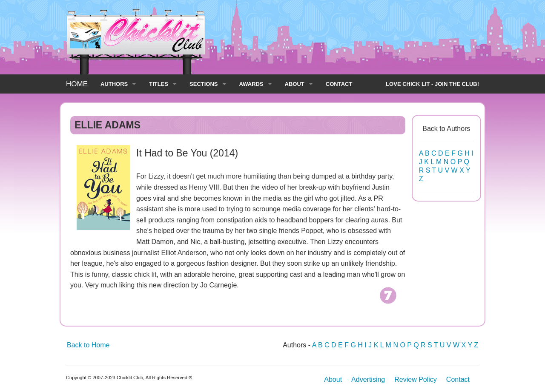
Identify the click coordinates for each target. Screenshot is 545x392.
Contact (458, 379)
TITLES (158, 84)
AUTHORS (114, 84)
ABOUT (294, 84)
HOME (77, 84)
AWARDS (251, 84)
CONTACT (339, 84)
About (333, 379)
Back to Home (88, 345)
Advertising (368, 379)
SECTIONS (203, 84)
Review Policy (415, 379)
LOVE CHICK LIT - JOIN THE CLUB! (432, 84)
